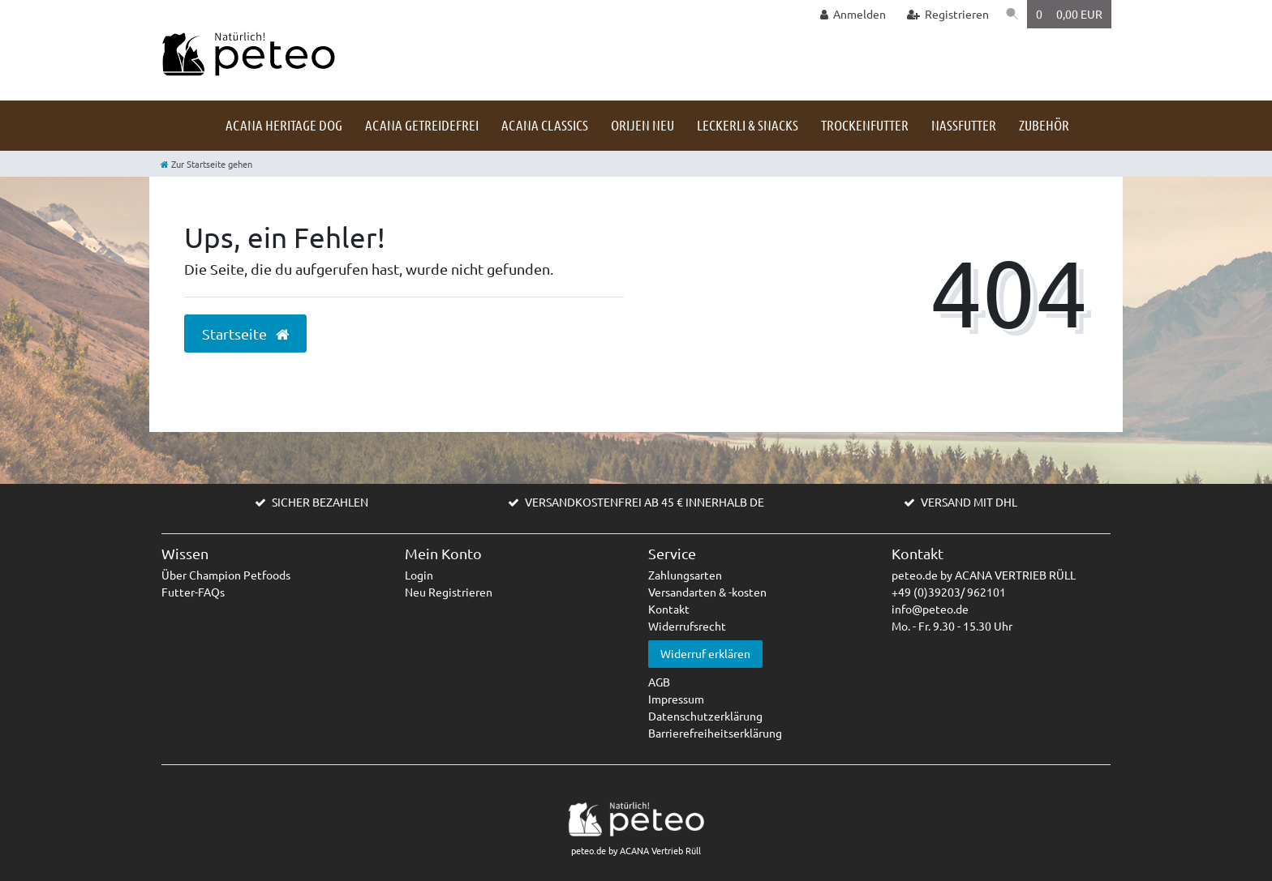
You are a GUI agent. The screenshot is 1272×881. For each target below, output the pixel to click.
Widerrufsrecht (687, 625)
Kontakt (669, 608)
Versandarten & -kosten (707, 591)
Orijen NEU (642, 125)
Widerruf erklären (705, 653)
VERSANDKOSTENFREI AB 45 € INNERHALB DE (644, 501)
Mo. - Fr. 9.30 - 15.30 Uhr (952, 625)
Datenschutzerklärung (705, 715)
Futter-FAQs (193, 591)
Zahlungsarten (685, 574)
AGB (659, 681)
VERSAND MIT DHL (969, 501)
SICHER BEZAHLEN (320, 501)
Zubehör (1044, 125)
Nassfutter (963, 125)
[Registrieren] (944, 14)
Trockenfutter (865, 125)
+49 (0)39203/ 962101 (949, 591)
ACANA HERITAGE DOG (284, 125)
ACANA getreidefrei (422, 125)
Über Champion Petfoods (225, 574)
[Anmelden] (849, 14)
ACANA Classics (544, 125)
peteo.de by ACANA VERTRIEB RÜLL (984, 574)
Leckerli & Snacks (747, 125)
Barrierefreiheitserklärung (715, 732)
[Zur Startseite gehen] (206, 163)
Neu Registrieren (448, 591)
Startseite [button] (245, 334)
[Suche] (1011, 14)
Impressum (676, 698)
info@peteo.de (930, 608)
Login (419, 574)
